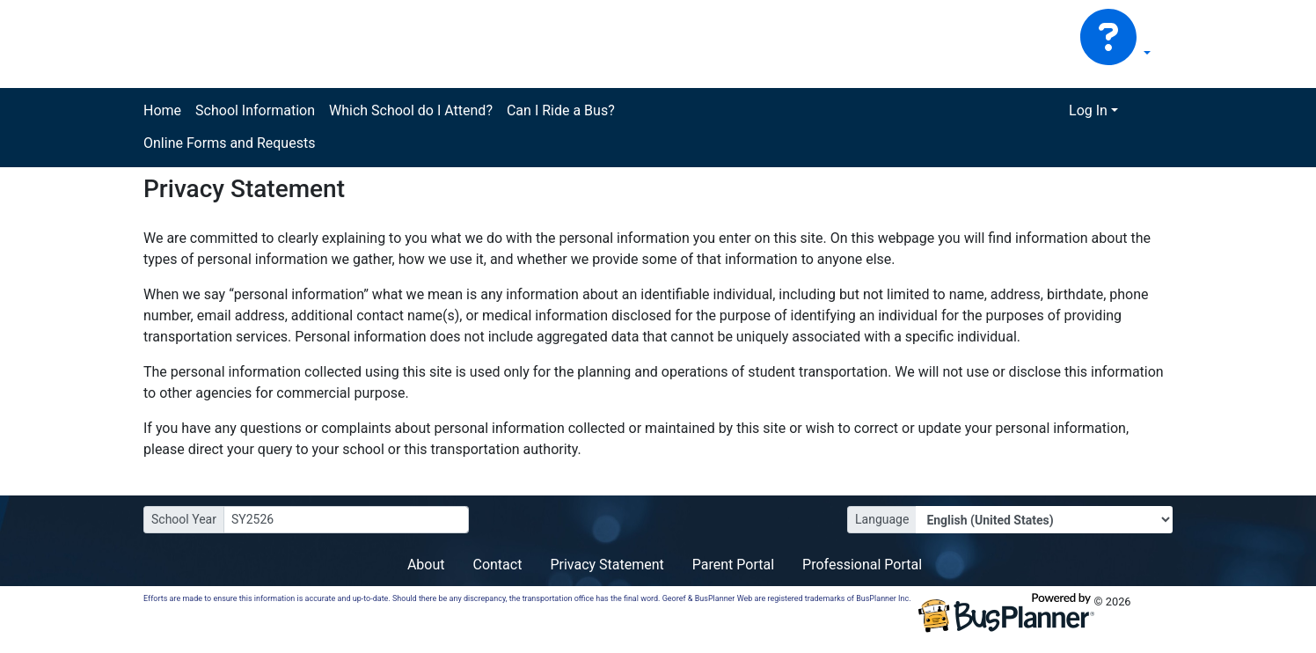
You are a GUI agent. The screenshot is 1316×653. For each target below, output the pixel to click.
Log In (1088, 110)
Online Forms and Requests (229, 143)
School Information (255, 110)
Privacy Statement (606, 564)
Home (162, 110)
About (426, 564)
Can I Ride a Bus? (561, 110)
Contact (497, 564)
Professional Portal (862, 564)
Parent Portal (733, 564)
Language (882, 519)
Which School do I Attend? (411, 110)
